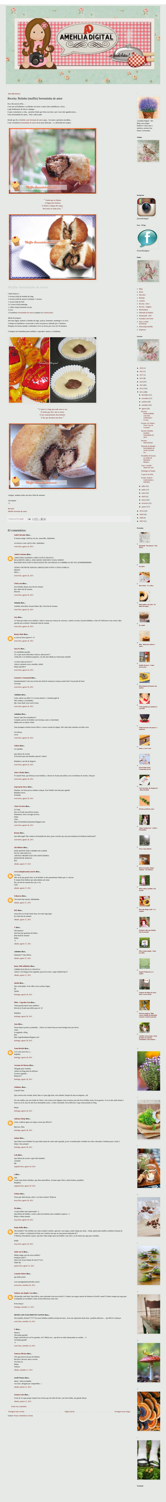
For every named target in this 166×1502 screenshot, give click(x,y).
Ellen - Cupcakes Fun (22, 1002)
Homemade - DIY (145, 316)
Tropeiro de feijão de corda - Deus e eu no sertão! (148, 993)
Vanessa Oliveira (20, 1354)
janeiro (144, 507)
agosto (144, 409)
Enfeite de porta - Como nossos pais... (146, 666)
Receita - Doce (144, 304)
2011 (142, 392)
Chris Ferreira (19, 806)
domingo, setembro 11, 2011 (24, 1307)
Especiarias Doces (21, 787)
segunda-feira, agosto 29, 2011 (25, 1166)
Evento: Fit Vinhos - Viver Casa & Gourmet (148, 425)
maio (144, 493)
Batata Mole (18, 634)
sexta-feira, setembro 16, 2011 (24, 1321)
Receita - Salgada (145, 307)
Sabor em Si (18, 1252)
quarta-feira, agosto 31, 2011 (24, 1266)
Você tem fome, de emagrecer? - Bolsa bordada (148, 789)
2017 (142, 375)
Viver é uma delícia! (145, 849)
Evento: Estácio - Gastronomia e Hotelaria (147, 480)
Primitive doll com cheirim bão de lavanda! (147, 931)
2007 (142, 521)
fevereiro (145, 503)
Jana (16, 1024)
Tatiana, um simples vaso (23, 1293)
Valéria (17, 746)
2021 (142, 371)
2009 (142, 514)
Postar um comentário (19, 1406)
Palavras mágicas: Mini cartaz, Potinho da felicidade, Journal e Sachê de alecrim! (148, 1015)
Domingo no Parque (148, 471)
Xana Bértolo (19, 1048)
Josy (15, 617)
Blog (140, 289)
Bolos (141, 292)
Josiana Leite (19, 1395)
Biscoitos (142, 295)
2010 (142, 511)
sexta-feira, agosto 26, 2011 (23, 546)
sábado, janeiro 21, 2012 (22, 1387)
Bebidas (142, 298)
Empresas (142, 330)
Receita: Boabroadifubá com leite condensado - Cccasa (147, 415)
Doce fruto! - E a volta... (146, 585)
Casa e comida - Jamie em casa (147, 467)
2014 (142, 382)
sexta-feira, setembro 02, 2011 (24, 1285)
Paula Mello (19, 1227)
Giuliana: (17, 1087)
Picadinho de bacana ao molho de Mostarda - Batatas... (148, 459)
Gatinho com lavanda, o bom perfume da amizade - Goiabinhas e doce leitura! (148, 1037)
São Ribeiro (18, 847)
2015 (142, 378)
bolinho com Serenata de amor (31, 120)
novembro (145, 398)
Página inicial (69, 1412)
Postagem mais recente (16, 1412)
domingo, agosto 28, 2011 (23, 995)
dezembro (145, 395)
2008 (142, 518)
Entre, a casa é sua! (145, 748)
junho (144, 490)
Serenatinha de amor (28, 123)
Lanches (142, 301)
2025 (142, 368)
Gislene (17, 1194)
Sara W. (17, 649)
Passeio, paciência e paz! (146, 809)
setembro (145, 405)
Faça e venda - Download (144, 323)
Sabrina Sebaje (19, 1119)
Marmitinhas (143, 310)
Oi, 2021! (142, 566)
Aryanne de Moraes (21, 1065)
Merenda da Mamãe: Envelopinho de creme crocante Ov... (148, 449)
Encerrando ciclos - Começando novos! (145, 768)
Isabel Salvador (20, 535)
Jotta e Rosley (19, 772)
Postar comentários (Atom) (23, 1416)
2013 (142, 385)
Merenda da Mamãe (146, 313)
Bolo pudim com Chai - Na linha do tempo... (147, 605)
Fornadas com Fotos (146, 319)
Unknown (17, 896)
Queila (16, 983)
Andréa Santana (20, 554)
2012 (142, 388)
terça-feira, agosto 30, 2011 (23, 1200)
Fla (15, 1208)
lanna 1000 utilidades (22, 966)
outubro (145, 402)
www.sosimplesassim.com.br (24, 872)
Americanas (47, 312)
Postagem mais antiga (122, 1412)
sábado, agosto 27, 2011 (22, 864)
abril (143, 497)
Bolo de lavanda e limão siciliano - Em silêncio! (146, 868)
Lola (15, 1155)
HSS (15, 910)
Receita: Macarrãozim (147, 442)
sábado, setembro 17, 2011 (23, 1370)
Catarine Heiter (20, 1274)
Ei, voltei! (142, 625)
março (144, 500)
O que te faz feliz (147, 474)
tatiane (16, 1138)
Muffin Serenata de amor (17, 511)
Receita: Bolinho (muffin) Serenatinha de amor (147, 434)
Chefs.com (18, 583)
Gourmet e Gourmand (22, 678)
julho (144, 486)
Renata (17, 833)
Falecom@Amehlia (146, 327)
